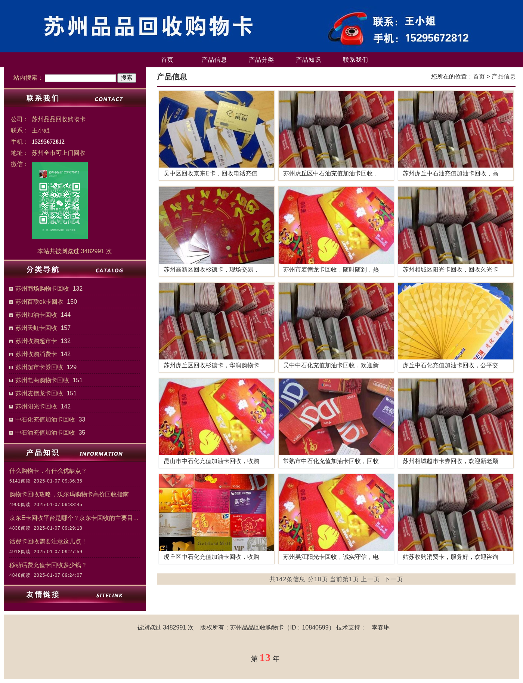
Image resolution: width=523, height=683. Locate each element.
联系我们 (355, 59)
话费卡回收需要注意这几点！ (48, 541)
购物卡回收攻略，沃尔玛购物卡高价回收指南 (69, 494)
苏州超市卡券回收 (39, 367)
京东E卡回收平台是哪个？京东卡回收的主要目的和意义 (74, 518)
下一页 (393, 579)
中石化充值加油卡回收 (45, 419)
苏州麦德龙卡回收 (39, 393)
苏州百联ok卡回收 (39, 301)
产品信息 (214, 59)
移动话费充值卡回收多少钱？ (48, 565)
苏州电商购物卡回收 (42, 380)
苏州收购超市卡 (36, 341)
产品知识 (308, 59)
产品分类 (261, 59)
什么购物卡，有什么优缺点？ (48, 471)
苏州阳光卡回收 (36, 406)
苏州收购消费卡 (36, 354)
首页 (167, 59)
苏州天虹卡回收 (36, 328)
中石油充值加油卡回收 (45, 432)
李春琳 (381, 627)
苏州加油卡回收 (36, 315)
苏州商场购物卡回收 (42, 288)
